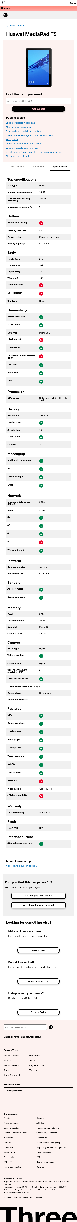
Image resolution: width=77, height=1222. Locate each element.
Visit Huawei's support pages (20, 865)
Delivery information (45, 1162)
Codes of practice (11, 1128)
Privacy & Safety (43, 1152)
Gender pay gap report (46, 1133)
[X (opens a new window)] (6, 1102)
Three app (34, 1070)
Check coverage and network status (22, 1036)
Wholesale (8, 1138)
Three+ (7, 1070)
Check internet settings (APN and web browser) (29, 135)
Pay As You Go (36, 1065)
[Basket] (71, 3)
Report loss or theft (38, 981)
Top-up (32, 1060)
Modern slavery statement (47, 1128)
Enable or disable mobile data (20, 122)
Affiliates (40, 1123)
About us (7, 1118)
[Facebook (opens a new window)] (13, 1102)
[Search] (51, 1027)
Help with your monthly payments (51, 1147)
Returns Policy (38, 1012)
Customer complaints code (15, 1133)
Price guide (9, 1157)
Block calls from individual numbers (23, 131)
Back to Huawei (17, 25)
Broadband (34, 1055)
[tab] (16, 166)
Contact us (8, 1147)
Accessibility (41, 1138)
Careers (7, 1142)
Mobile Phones (11, 1055)
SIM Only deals (11, 1065)
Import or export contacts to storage (23, 143)
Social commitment (12, 1123)
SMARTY (8, 1162)
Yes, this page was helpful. (39, 895)
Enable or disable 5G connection (22, 148)
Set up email (12, 139)
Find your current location (18, 156)
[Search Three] (5, 15)
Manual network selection (19, 127)
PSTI (38, 1157)
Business (40, 1118)
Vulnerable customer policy (48, 1142)
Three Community (13, 1075)
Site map (40, 1167)
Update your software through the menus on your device (34, 152)
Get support (38, 109)
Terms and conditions (13, 1167)
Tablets (7, 1060)
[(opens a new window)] (19, 1102)
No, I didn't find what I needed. (38, 905)
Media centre (9, 1152)
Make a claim (38, 950)
